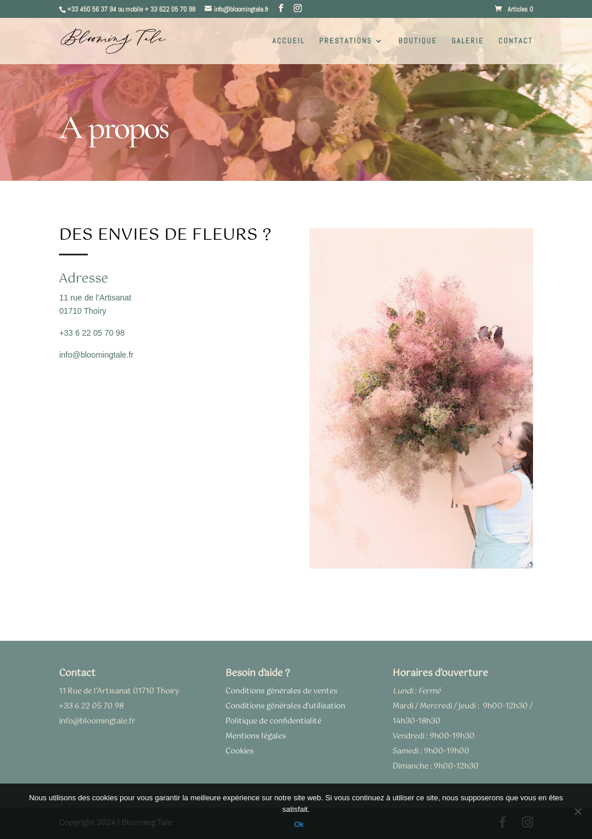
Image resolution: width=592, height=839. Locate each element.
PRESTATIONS (345, 41)
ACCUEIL (288, 41)
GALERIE (468, 41)
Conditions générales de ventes (281, 691)
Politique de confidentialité (273, 721)
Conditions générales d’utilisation (285, 706)
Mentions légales (255, 736)
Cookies (239, 751)
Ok (299, 824)
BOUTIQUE (417, 41)
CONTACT (515, 41)
